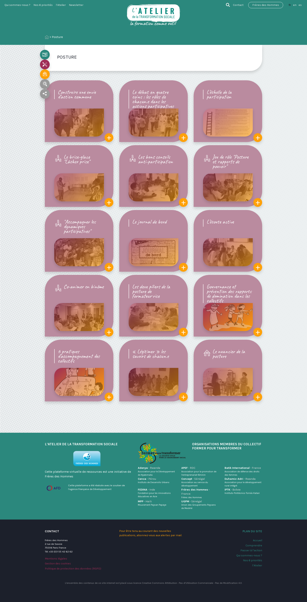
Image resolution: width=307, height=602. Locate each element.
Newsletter (76, 5)
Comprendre (254, 545)
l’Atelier (61, 5)
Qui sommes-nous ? (17, 5)
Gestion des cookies (58, 563)
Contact (238, 5)
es (300, 5)
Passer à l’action (251, 550)
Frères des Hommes (265, 5)
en (294, 5)
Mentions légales (56, 558)
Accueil (257, 540)
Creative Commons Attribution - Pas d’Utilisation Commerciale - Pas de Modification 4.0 (192, 582)
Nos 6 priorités (43, 5)
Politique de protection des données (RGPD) (73, 568)
